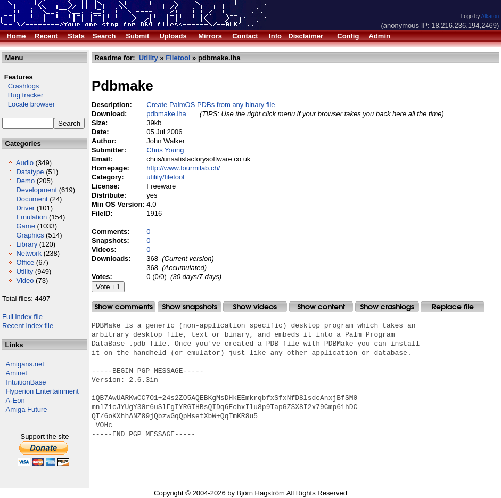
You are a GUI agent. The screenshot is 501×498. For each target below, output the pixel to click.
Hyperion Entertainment (42, 391)
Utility (24, 271)
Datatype (30, 172)
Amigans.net (25, 364)
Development (36, 190)
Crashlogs (20, 86)
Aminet (16, 373)
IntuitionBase (26, 382)
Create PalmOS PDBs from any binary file (210, 105)
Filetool (178, 58)
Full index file (22, 317)
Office (25, 262)
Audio (25, 163)
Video (25, 280)
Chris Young (165, 150)
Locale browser (28, 104)
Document (31, 199)
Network (29, 253)
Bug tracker (22, 95)
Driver (25, 208)
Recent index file (27, 326)
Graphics (30, 235)
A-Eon (15, 400)
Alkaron (490, 16)
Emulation (31, 217)
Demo (25, 181)
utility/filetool (165, 177)
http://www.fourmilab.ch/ (183, 168)
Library (26, 244)
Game (25, 226)
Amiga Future (26, 409)
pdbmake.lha (166, 114)
